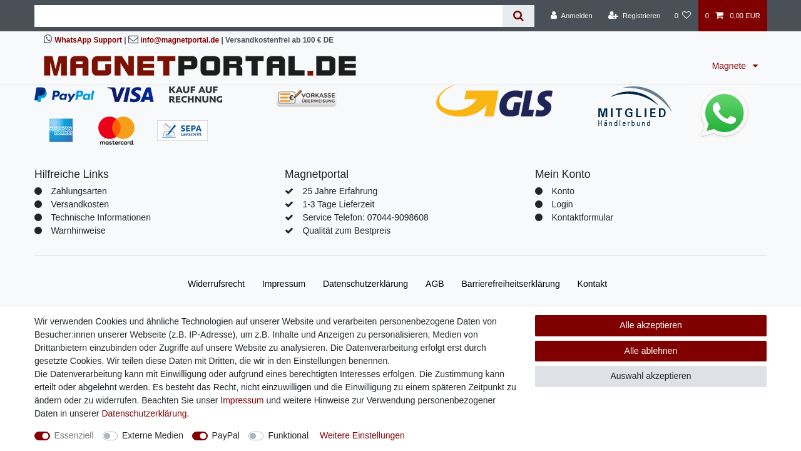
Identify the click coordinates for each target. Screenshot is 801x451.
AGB (435, 284)
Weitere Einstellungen (362, 435)
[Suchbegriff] (268, 16)
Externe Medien (152, 435)
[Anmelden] (571, 15)
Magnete (730, 66)
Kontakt (592, 284)
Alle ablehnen (651, 351)
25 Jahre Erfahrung (339, 191)
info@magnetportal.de (179, 40)
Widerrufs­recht (216, 284)
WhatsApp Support (88, 40)
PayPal (226, 435)
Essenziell (74, 435)
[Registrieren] (634, 15)
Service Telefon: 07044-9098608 (365, 217)
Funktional (288, 435)
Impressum (283, 284)
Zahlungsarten (79, 191)
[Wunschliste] (682, 15)
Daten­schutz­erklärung (365, 284)
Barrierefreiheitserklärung (511, 284)
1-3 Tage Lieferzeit (338, 204)
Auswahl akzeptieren (650, 376)
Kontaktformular (582, 217)
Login (562, 204)
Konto (562, 191)
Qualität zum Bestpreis (346, 231)
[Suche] (518, 16)
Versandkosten (80, 204)
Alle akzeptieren (651, 325)
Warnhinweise (78, 231)
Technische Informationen (101, 217)
